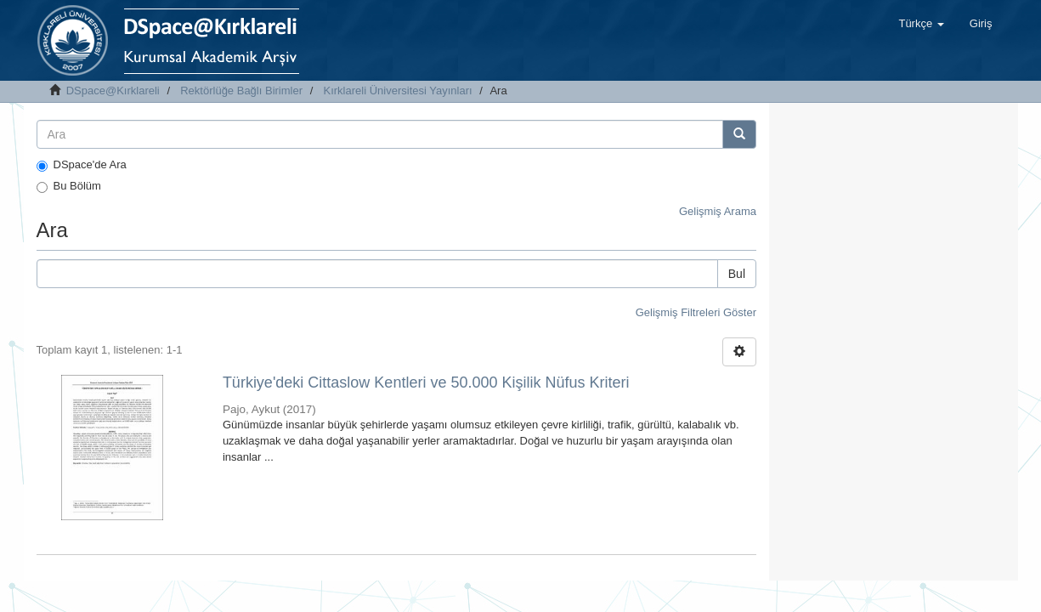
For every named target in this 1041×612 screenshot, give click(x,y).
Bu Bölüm (69, 186)
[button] (920, 24)
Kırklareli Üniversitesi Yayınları (398, 90)
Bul (736, 273)
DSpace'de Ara (82, 165)
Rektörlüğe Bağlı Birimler (241, 90)
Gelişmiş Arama (717, 211)
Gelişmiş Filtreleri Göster (696, 312)
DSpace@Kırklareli (113, 90)
